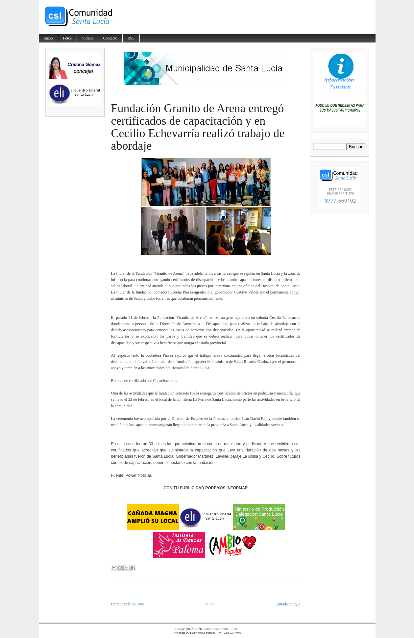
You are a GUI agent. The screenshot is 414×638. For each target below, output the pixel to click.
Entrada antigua (288, 604)
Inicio (48, 38)
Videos (87, 38)
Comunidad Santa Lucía (220, 629)
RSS (131, 38)
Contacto (110, 38)
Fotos (67, 38)
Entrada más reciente (127, 604)
